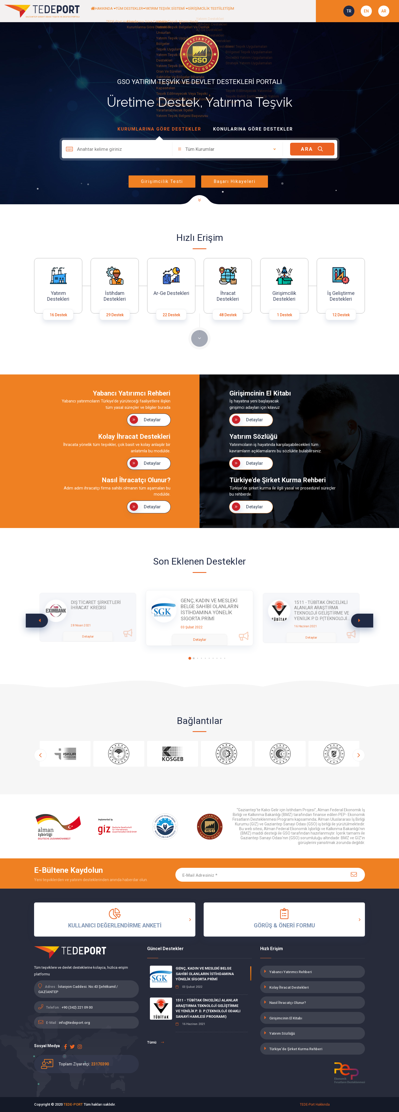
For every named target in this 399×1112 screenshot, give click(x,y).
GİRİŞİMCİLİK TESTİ (244, 11)
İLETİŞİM (274, 11)
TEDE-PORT (73, 1104)
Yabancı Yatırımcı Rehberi (290, 972)
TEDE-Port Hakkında (315, 1104)
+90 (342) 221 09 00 (77, 1007)
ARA (312, 149)
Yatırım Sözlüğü (282, 1033)
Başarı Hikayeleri (234, 181)
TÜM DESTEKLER (150, 11)
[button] (362, 621)
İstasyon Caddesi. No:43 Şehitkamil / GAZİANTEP (78, 989)
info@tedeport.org (74, 1023)
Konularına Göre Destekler (253, 129)
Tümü (155, 1042)
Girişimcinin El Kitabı (285, 1018)
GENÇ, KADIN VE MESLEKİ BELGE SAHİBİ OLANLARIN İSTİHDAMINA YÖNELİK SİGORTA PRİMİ (205, 973)
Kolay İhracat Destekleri (289, 987)
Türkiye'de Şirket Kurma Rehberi (295, 1049)
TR (349, 11)
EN (366, 11)
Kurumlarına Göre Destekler (159, 129)
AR (383, 11)
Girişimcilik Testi (162, 181)
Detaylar (145, 419)
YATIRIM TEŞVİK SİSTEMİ (197, 11)
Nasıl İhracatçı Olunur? (287, 1003)
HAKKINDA (116, 11)
